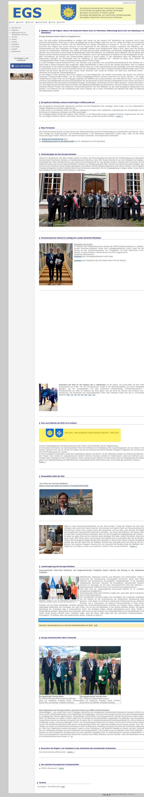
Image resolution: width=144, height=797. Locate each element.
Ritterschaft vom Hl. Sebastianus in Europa (20, 34)
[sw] (90, 395)
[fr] (79, 395)
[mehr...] (119, 116)
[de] (68, 395)
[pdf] (96, 625)
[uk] (85, 395)
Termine (14, 37)
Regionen (15, 30)
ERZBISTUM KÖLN (129, 3)
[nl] (75, 395)
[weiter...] (133, 546)
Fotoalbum (15, 44)
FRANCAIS (30, 22)
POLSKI (52, 22)
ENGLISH (21, 22)
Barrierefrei (115, 794)
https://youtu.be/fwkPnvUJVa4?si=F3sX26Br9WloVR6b (63, 486)
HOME (13, 22)
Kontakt (14, 49)
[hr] (82, 395)
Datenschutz (16, 51)
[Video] (61, 768)
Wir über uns (16, 28)
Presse (14, 39)
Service (14, 42)
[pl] (72, 395)
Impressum (131, 794)
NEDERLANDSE (42, 22)
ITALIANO (62, 22)
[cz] (93, 395)
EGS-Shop (15, 47)
